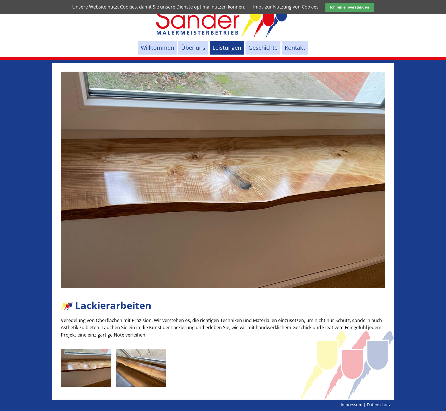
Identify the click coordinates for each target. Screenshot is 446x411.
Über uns (193, 47)
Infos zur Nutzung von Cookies (286, 7)
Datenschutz (379, 404)
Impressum (351, 404)
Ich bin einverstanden (349, 7)
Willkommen (157, 47)
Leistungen (226, 47)
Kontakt (295, 47)
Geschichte (263, 47)
